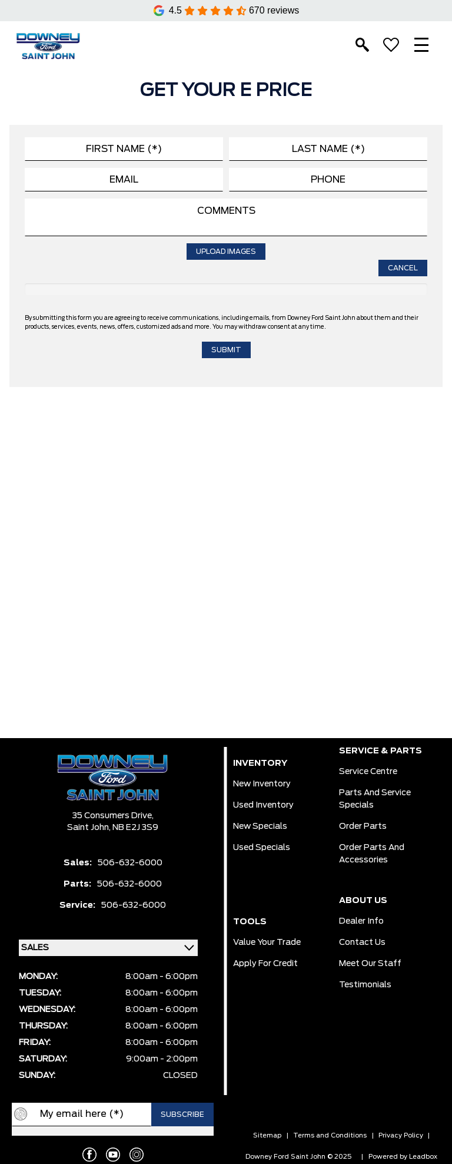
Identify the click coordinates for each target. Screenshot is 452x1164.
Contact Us (362, 942)
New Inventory (262, 784)
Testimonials (365, 985)
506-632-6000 (130, 863)
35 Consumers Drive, (113, 816)
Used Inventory (263, 805)
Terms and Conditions (330, 1135)
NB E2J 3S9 (135, 828)
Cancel (403, 268)
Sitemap (267, 1135)
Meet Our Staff (370, 964)
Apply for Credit (265, 964)
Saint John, (89, 828)
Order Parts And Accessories (371, 854)
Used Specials (261, 848)
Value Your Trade (267, 942)
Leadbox (423, 1156)
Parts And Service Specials (375, 799)
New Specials (260, 826)
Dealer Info (361, 921)
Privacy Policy (400, 1135)
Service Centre (368, 772)
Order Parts (363, 826)
